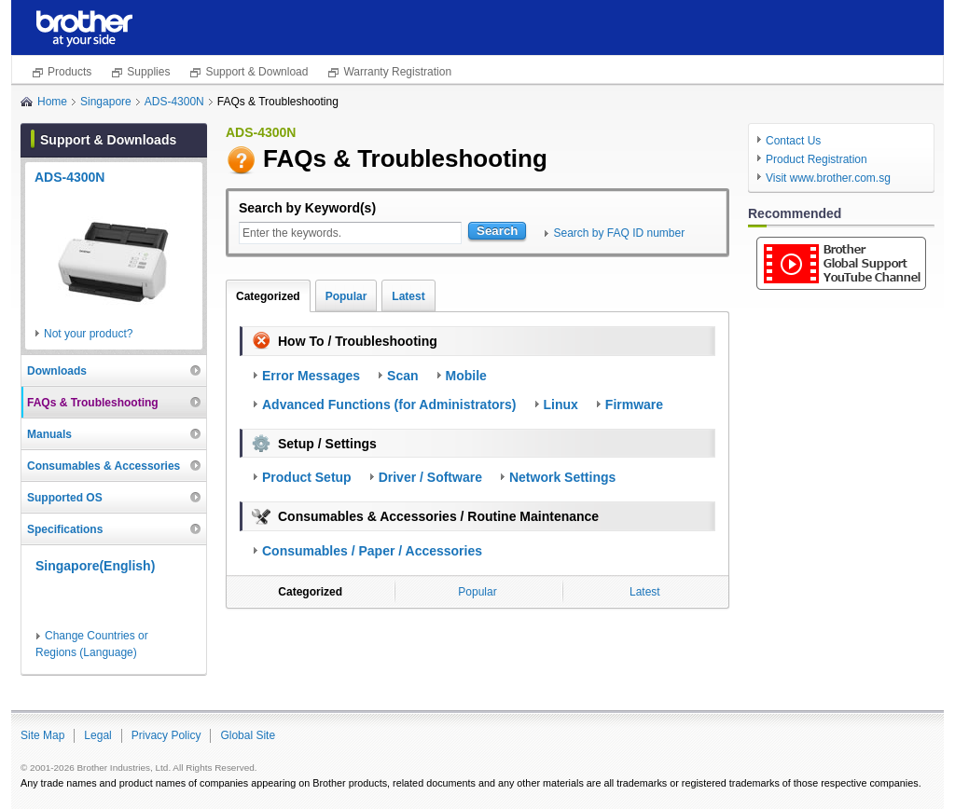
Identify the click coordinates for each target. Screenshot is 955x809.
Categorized (268, 296)
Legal (97, 735)
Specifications (65, 529)
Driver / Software (430, 477)
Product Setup (307, 477)
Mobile (466, 375)
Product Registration (816, 159)
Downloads (57, 370)
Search (497, 231)
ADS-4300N (174, 101)
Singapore (105, 101)
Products (69, 71)
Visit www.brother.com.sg (828, 178)
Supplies (148, 71)
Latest (408, 296)
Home (52, 101)
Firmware (634, 404)
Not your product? (88, 333)
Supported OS (65, 497)
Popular (346, 296)
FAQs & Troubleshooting (93, 402)
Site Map (42, 735)
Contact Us (793, 140)
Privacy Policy (166, 735)
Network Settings (562, 477)
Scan (402, 375)
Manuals (49, 434)
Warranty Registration (397, 71)
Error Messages (311, 375)
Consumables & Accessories (103, 466)
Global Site (247, 735)
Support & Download (256, 71)
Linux (561, 404)
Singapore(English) (95, 565)
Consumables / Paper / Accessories (372, 550)
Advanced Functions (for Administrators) (389, 404)
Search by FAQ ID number (619, 233)
